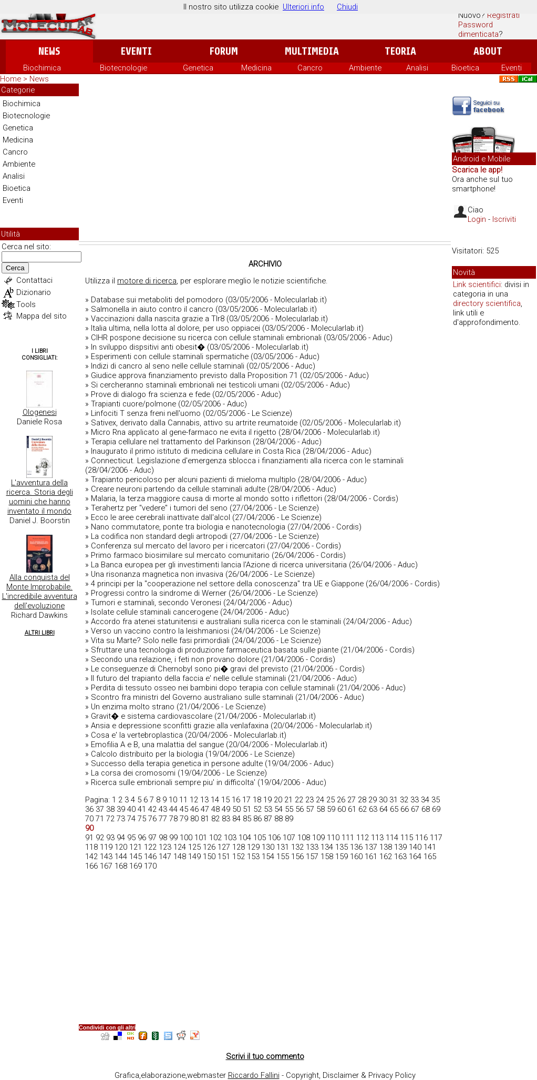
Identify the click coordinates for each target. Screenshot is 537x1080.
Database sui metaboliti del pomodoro (157, 299)
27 (351, 799)
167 (106, 866)
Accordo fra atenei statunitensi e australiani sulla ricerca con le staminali (216, 621)
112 (362, 837)
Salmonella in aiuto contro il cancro (152, 309)
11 (183, 799)
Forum (223, 51)
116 (421, 837)
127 (224, 847)
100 (186, 837)
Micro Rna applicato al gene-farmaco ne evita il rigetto (183, 432)
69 (436, 809)
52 (257, 809)
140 (415, 847)
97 (152, 837)
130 (268, 847)
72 (110, 818)
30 (383, 799)
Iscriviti (504, 219)
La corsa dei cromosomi (133, 773)
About (487, 51)
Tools (26, 304)
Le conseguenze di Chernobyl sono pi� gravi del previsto (189, 669)
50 (236, 809)
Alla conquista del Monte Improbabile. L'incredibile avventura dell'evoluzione (39, 591)
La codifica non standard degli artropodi (159, 536)
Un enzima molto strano (132, 706)
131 (282, 847)
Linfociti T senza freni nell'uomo (146, 413)
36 (89, 809)
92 (100, 837)
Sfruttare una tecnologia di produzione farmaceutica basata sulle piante (214, 650)
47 (205, 809)
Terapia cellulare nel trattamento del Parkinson (171, 441)
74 (131, 818)
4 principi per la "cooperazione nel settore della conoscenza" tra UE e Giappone (227, 583)
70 (89, 818)
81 (205, 818)
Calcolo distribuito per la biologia (147, 754)
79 (184, 818)
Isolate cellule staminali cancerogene (154, 612)
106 (274, 837)
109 (318, 837)
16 (236, 799)
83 (226, 818)
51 (247, 809)
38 (110, 809)
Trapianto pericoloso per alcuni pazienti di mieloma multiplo (193, 479)
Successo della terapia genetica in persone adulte (177, 763)
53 (268, 809)
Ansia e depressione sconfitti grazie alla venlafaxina (179, 725)
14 (215, 799)
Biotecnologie (123, 68)
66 (404, 809)
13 (204, 799)
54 (278, 809)
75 (142, 818)
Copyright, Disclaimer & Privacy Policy (351, 1075)
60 (341, 809)
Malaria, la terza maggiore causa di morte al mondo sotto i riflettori (206, 498)
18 (257, 799)
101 (200, 837)
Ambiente (365, 68)
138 (385, 847)
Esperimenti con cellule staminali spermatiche (170, 356)
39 (121, 809)
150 (209, 856)
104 (245, 837)
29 (372, 799)
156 (297, 856)
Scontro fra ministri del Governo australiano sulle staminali (192, 697)
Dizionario (33, 292)
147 (165, 856)
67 (415, 809)
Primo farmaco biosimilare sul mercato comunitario (180, 555)
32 (404, 799)
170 (150, 866)
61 (352, 809)
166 (91, 866)
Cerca (15, 268)
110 (333, 837)
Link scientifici (477, 284)
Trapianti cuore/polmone (133, 404)
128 (238, 847)
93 (110, 837)
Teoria (400, 51)
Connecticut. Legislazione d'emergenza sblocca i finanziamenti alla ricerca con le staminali (247, 460)
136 (356, 847)
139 (400, 847)
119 (106, 847)
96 (142, 837)
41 (142, 809)
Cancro (310, 68)
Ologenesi (40, 412)
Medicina (256, 68)
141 (430, 847)
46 (194, 809)
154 (268, 856)
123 (165, 847)
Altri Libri (40, 632)
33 (414, 799)
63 (373, 809)
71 (100, 818)
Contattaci (34, 280)
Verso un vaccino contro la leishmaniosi (160, 631)
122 (150, 847)
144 (121, 856)
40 (131, 809)
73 (121, 818)
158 (327, 856)
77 (163, 818)
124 (179, 847)
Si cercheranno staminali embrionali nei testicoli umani (185, 385)
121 (135, 847)
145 (135, 856)
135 (341, 847)
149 (194, 856)
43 (163, 809)
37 (100, 809)
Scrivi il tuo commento (265, 1056)
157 (312, 856)
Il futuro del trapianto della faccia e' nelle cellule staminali (188, 678)
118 (91, 847)
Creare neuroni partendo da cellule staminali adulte (178, 489)
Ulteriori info (303, 7)
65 (394, 809)
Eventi (136, 51)
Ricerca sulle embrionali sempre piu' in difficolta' (173, 782)
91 (89, 837)
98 (163, 837)
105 (259, 837)
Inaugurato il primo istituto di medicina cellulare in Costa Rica (196, 451)
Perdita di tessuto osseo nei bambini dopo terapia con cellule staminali (213, 687)
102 (215, 837)
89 (289, 818)
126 (209, 847)
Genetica (198, 68)
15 (225, 799)
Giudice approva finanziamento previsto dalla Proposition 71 (194, 375)
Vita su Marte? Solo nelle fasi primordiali (160, 640)
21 (288, 799)
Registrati (503, 15)
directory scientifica (487, 303)
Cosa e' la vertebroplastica (137, 735)
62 (362, 809)
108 (303, 837)
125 (194, 847)
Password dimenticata (478, 29)
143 (106, 856)
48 (215, 809)
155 (282, 856)
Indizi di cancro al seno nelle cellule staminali (167, 366)
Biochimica (42, 68)
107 (289, 837)
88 (278, 818)
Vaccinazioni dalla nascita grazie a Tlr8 (157, 318)
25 (330, 799)
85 (247, 818)
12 (194, 799)
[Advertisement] (265, 162)
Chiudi (347, 7)
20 (278, 799)
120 (121, 847)
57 (310, 809)
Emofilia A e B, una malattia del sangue (157, 744)
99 (173, 837)
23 (309, 799)
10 (173, 799)
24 (320, 799)
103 (230, 837)
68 (425, 809)
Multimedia (312, 51)
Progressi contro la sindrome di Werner (158, 593)
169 (135, 866)
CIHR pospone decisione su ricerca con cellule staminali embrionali (206, 337)
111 (348, 837)
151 (224, 856)
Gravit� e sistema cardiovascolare (151, 716)
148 (179, 856)
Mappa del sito (41, 316)
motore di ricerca (147, 281)
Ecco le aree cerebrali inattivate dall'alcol (160, 517)
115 (406, 837)
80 (194, 818)
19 (267, 799)
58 (320, 809)
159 (341, 856)
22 (299, 799)
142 (91, 856)
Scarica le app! (477, 170)
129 (253, 847)
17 (246, 799)
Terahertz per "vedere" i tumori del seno (159, 508)
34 (425, 799)
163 (400, 856)
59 (331, 809)
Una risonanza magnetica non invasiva (157, 574)
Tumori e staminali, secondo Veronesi (156, 602)
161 (371, 856)
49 (226, 809)
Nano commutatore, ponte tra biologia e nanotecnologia (188, 527)
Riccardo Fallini (254, 1075)
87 (268, 818)
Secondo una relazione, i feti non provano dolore (175, 659)
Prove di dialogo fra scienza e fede (150, 394)
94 (121, 837)
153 (253, 856)
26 (341, 799)
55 (289, 809)
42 (152, 809)
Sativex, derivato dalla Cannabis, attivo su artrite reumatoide (194, 422)
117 (436, 837)
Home (10, 79)
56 (299, 809)
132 (297, 847)
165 (430, 856)
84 (236, 818)
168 (121, 866)
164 (415, 856)
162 (385, 856)
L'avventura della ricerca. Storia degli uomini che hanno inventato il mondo (39, 497)
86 (257, 818)
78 (173, 818)
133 (312, 847)
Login (477, 219)
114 (392, 837)
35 (435, 799)
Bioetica (465, 68)
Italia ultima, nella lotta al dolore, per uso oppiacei (175, 328)
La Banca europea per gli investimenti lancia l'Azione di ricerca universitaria (219, 564)
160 (356, 856)
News (49, 51)
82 (215, 818)
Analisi (417, 68)
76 (152, 818)
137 (371, 847)
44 (173, 809)
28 (362, 799)
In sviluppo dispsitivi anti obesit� (148, 347)
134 (327, 847)
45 (184, 809)
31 (393, 799)
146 (150, 856)
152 (238, 856)
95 (131, 837)
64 (383, 809)
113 (377, 837)
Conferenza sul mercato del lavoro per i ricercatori (178, 546)
